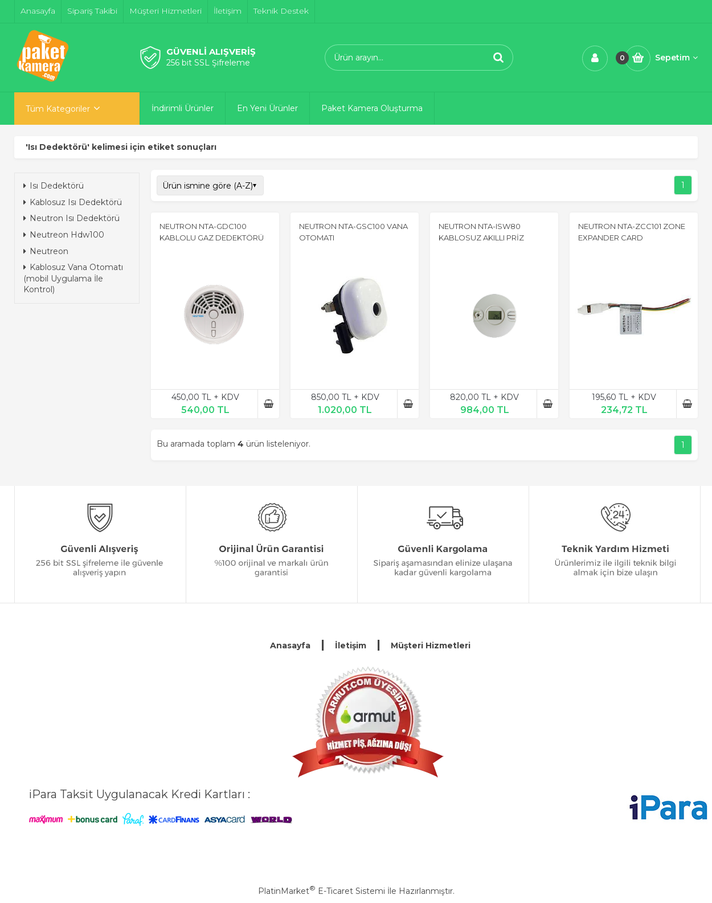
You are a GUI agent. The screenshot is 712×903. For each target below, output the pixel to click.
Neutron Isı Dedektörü (71, 218)
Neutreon (45, 251)
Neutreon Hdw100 (63, 235)
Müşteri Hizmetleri (430, 645)
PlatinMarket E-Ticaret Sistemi (321, 891)
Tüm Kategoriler (58, 109)
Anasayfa (290, 645)
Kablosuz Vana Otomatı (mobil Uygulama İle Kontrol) (73, 278)
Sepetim (676, 57)
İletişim (350, 645)
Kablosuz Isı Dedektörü (72, 202)
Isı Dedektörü (53, 186)
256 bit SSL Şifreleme (208, 63)
